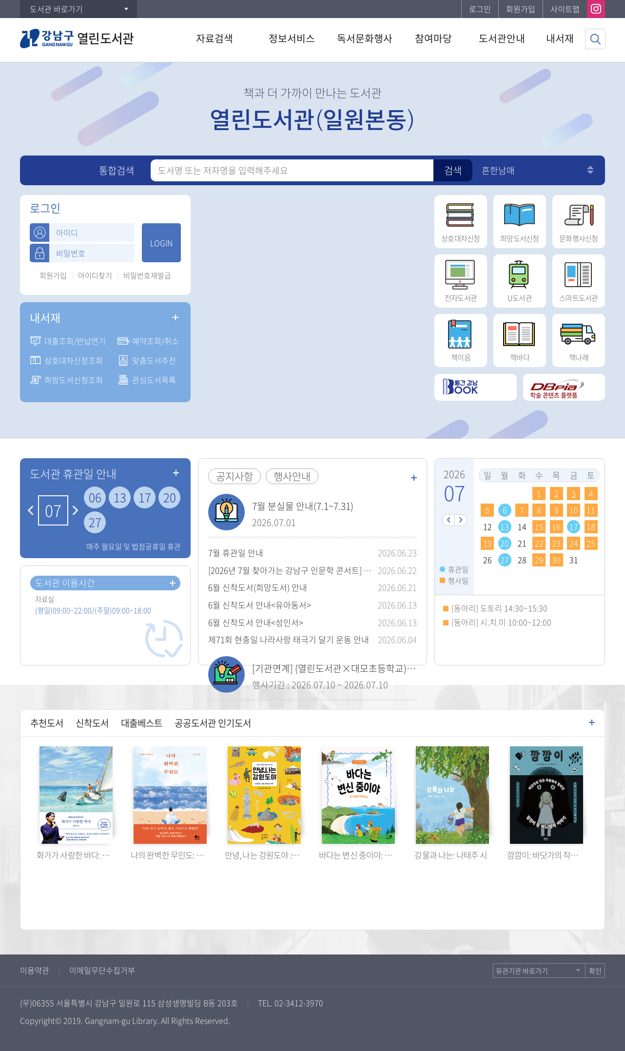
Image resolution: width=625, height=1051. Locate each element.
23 (556, 543)
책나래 (578, 338)
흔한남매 (498, 170)
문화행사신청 (578, 219)
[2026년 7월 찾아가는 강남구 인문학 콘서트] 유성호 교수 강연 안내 (325, 570)
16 (556, 526)
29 (539, 559)
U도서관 (519, 278)
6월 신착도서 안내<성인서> (255, 622)
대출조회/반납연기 (75, 341)
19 (487, 543)
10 (573, 510)
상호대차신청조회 (73, 360)
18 (590, 526)
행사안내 (292, 476)
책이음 (460, 338)
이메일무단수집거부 (102, 970)
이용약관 (34, 970)
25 (590, 543)
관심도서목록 (154, 380)
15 (539, 526)
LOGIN (161, 243)
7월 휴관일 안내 (235, 552)
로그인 (480, 9)
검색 (453, 170)
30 (556, 559)
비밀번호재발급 (147, 275)
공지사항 (234, 476)
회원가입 (520, 9)
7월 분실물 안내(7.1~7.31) (302, 506)
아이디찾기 (95, 275)
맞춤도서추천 (154, 360)
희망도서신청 (519, 219)
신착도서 (92, 723)
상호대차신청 (460, 219)
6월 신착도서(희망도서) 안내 (257, 587)
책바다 (519, 338)
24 (573, 543)
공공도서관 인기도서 (213, 723)
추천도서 (46, 723)
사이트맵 (565, 9)
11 (590, 510)
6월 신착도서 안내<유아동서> (259, 605)
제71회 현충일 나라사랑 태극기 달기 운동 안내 (288, 639)
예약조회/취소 (155, 341)
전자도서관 (460, 278)
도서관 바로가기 (56, 9)
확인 (595, 970)
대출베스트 (141, 723)
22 (539, 543)
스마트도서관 (578, 278)
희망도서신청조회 (73, 380)
